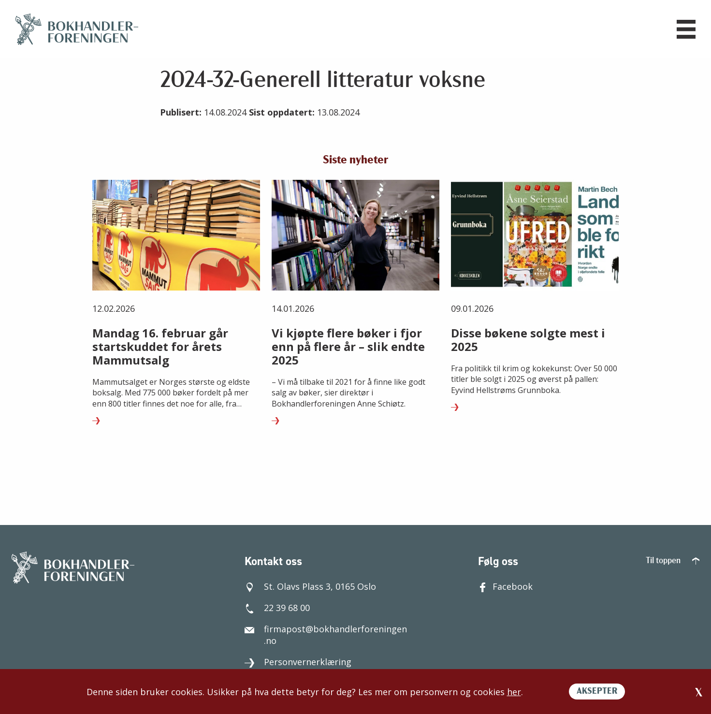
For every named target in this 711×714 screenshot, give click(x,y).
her (514, 692)
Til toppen (672, 561)
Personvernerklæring (298, 662)
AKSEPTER (597, 691)
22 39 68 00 (277, 607)
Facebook (505, 586)
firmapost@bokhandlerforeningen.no (326, 634)
